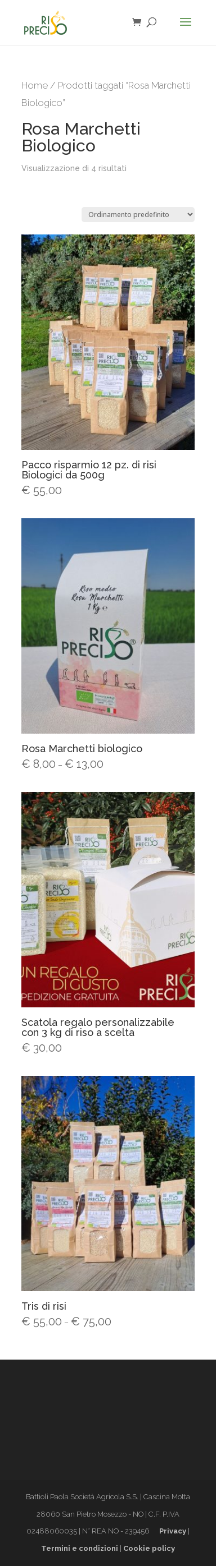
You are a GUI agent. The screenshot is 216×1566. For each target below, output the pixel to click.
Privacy (172, 1531)
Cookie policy (149, 1548)
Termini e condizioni (79, 1548)
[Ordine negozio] (138, 214)
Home (34, 85)
